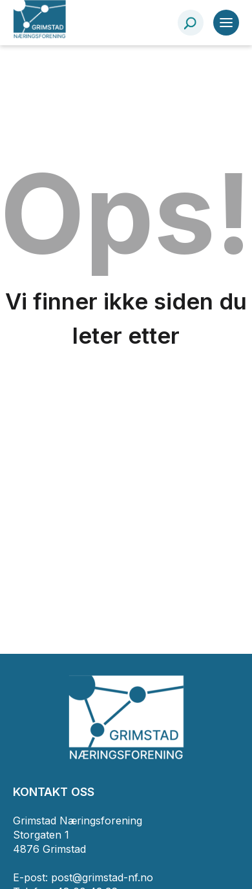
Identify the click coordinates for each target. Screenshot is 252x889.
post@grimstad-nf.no (102, 877)
